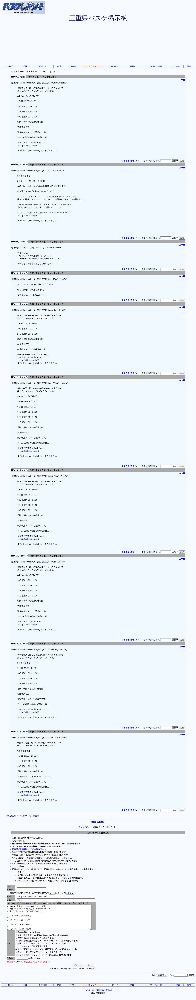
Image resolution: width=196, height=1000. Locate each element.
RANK (132, 66)
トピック (114, 66)
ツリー (73, 66)
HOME (10, 66)
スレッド (92, 66)
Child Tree (90, 995)
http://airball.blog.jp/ (29, 145)
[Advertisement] (98, 43)
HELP (24, 66)
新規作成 (43, 66)
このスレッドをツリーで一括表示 (23, 816)
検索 (178, 66)
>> (59, 71)
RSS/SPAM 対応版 (104, 995)
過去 (189, 66)
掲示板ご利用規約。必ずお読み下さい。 (30, 849)
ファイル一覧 (156, 66)
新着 (59, 66)
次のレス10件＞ (98, 822)
